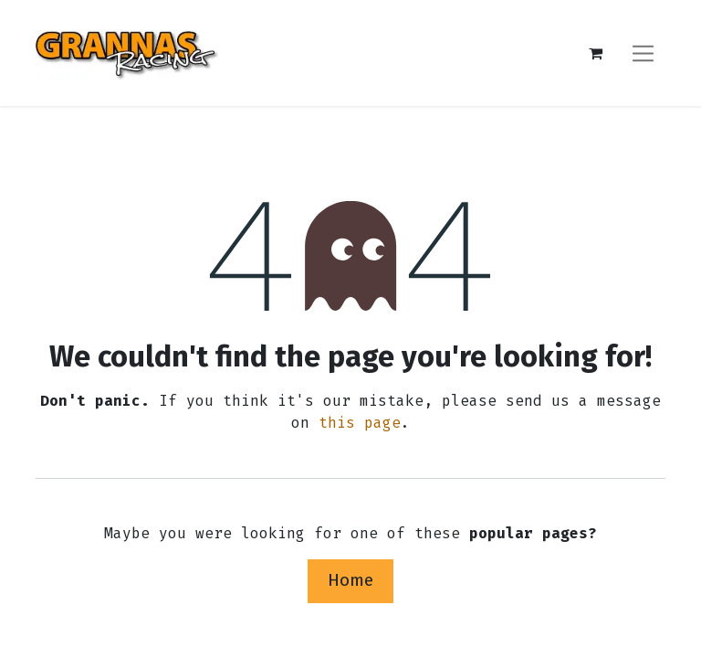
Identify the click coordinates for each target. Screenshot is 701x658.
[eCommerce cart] (595, 53)
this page (360, 422)
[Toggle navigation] (643, 52)
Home (350, 579)
